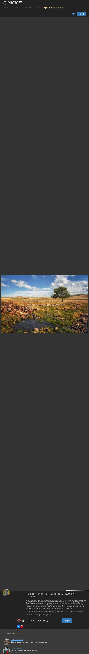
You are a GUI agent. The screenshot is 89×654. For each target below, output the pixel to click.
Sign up (81, 13)
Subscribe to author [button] (67, 620)
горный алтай (31, 611)
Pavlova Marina (16, 648)
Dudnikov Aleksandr (17, 640)
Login (73, 14)
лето (38, 611)
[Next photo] (86, 295)
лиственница (79, 611)
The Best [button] (28, 8)
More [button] (38, 8)
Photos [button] (6, 8)
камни (71, 611)
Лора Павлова (31, 597)
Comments (10, 634)
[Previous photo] (2, 295)
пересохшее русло (61, 611)
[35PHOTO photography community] (12, 3)
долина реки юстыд (48, 611)
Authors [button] (17, 8)
